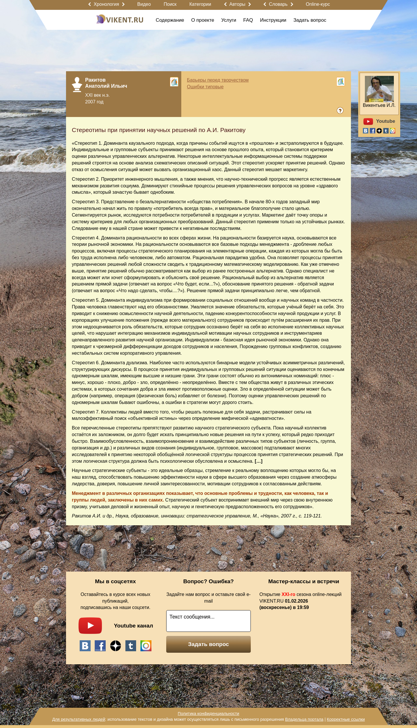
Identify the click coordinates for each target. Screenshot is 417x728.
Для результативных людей (78, 719)
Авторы (237, 4)
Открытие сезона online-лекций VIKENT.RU (300, 601)
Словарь (278, 4)
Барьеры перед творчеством (218, 80)
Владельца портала (304, 719)
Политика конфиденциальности (208, 713)
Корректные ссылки (346, 719)
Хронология (106, 4)
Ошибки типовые (205, 86)
